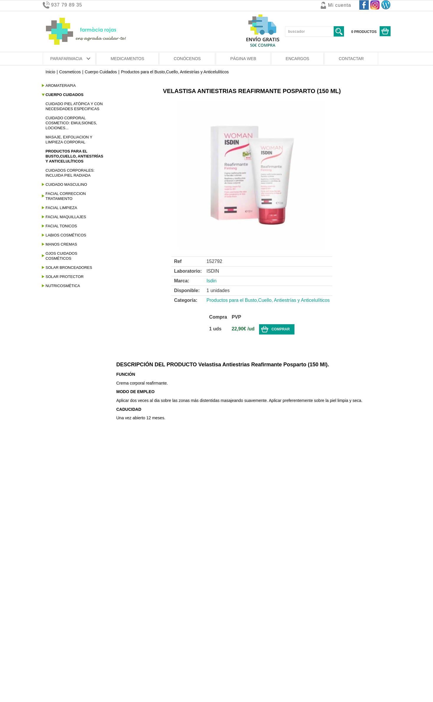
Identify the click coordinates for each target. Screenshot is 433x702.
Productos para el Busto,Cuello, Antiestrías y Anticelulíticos (175, 71)
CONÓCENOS (187, 58)
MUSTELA (54, 587)
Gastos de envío (58, 646)
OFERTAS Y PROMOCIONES (244, 535)
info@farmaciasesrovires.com (349, 667)
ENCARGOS (297, 58)
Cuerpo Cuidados (101, 71)
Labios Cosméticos (66, 235)
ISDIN (50, 579)
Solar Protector (65, 276)
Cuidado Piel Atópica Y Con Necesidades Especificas (74, 106)
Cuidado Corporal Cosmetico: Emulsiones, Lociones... (71, 123)
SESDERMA (56, 604)
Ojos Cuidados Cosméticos (62, 256)
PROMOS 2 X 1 (231, 596)
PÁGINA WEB (243, 58)
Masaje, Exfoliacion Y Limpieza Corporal (69, 139)
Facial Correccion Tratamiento (66, 196)
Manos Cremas (61, 244)
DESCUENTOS (230, 579)
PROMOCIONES (232, 587)
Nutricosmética (63, 286)
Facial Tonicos (61, 226)
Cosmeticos (70, 71)
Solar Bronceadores (69, 267)
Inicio (50, 71)
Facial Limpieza (61, 208)
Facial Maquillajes (66, 217)
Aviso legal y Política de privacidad (75, 665)
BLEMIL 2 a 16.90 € (63, 535)
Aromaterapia (61, 85)
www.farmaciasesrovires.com (349, 673)
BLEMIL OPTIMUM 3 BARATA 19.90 (78, 560)
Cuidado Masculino (66, 184)
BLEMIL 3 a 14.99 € (63, 543)
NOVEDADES (229, 543)
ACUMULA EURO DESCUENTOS (247, 604)
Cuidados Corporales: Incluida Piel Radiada (70, 173)
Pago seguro (55, 652)
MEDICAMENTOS (127, 58)
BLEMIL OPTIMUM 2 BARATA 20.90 (78, 551)
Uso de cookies (57, 659)
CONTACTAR (351, 58)
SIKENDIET (55, 596)
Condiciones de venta (63, 639)
